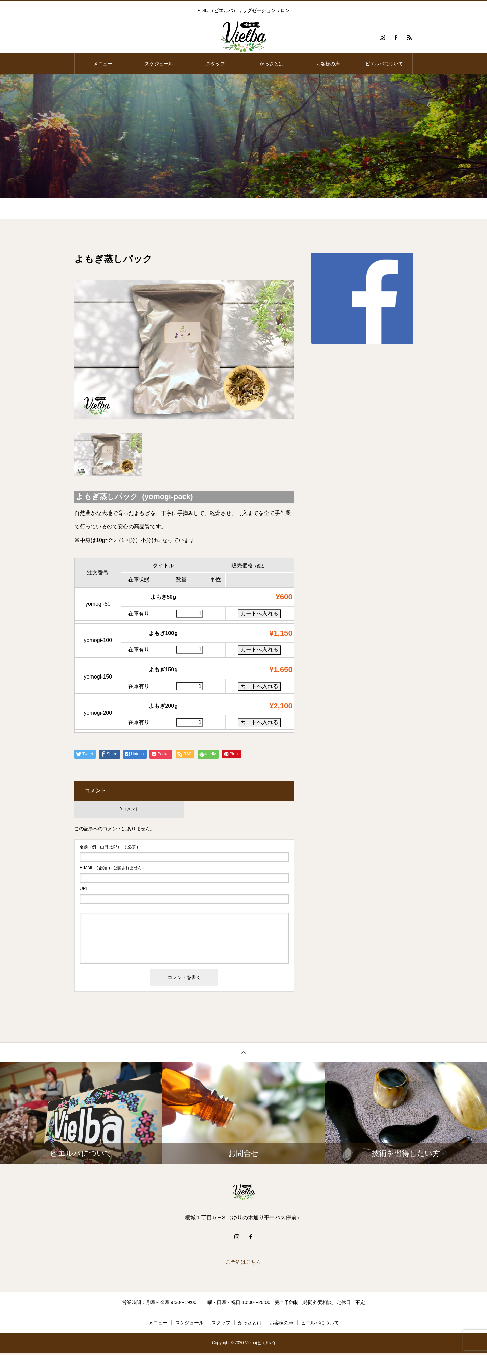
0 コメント (129, 809)
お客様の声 (328, 63)
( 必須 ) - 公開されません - (112, 868)
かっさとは (271, 63)
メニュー (102, 63)
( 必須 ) (109, 847)
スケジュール (159, 63)
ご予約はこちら (243, 1263)
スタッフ (215, 63)
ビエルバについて (384, 63)
